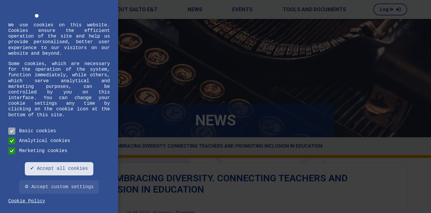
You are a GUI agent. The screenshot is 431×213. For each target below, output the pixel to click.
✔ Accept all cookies (59, 168)
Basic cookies (32, 131)
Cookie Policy (26, 201)
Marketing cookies (37, 150)
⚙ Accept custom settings (59, 187)
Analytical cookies (39, 140)
